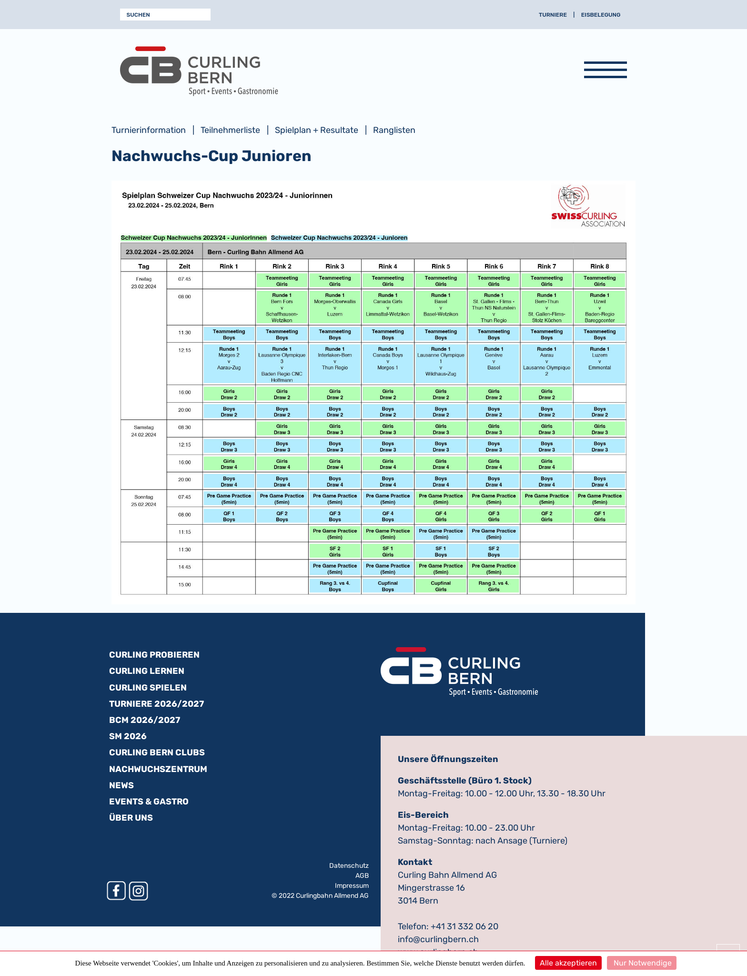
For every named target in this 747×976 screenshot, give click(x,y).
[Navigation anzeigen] (605, 71)
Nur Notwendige (642, 962)
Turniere (553, 14)
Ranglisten (394, 130)
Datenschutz (349, 866)
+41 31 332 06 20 (464, 926)
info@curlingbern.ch (438, 939)
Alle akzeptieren (568, 962)
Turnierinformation (148, 130)
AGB (362, 876)
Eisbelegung (601, 14)
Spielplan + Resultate (316, 130)
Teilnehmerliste (230, 130)
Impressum (352, 886)
